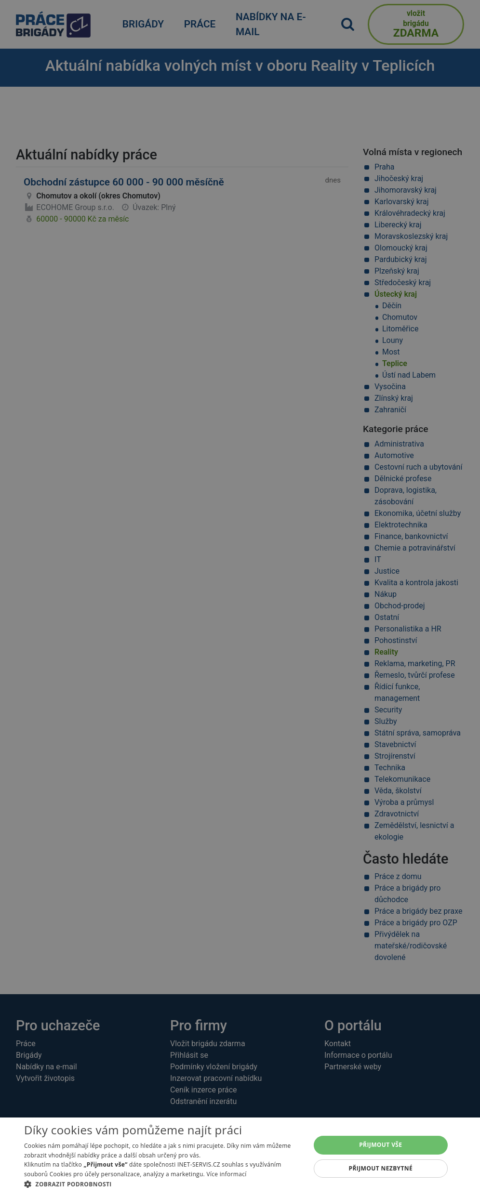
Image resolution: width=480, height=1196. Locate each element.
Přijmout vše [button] (380, 1145)
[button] (163, 1184)
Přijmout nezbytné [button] (381, 1168)
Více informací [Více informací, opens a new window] (226, 1174)
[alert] (240, 598)
